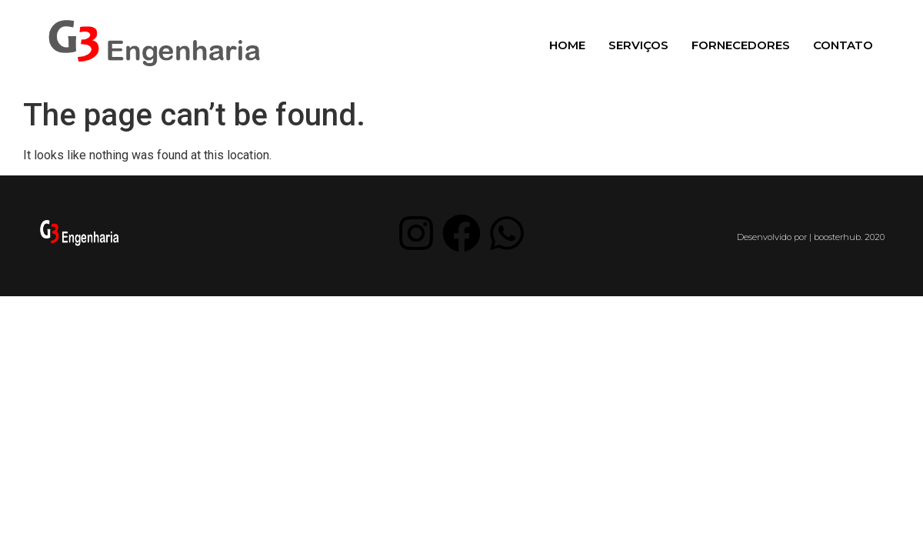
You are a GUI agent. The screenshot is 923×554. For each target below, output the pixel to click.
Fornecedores (740, 45)
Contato (843, 45)
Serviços (638, 45)
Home (567, 45)
